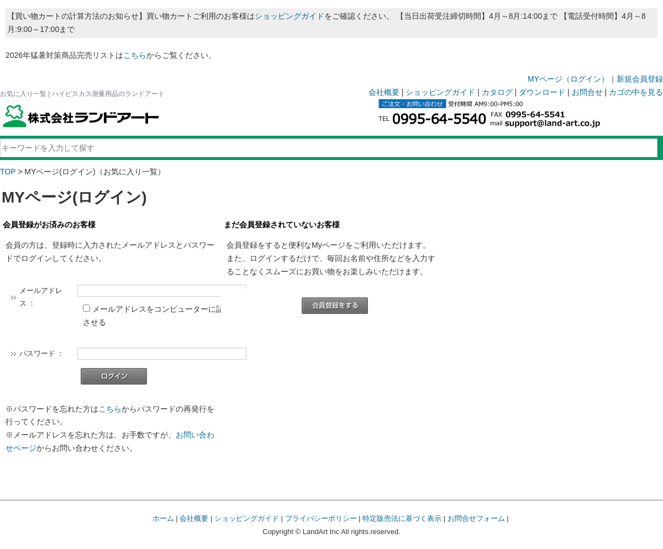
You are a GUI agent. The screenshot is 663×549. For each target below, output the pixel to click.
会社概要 (384, 92)
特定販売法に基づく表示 (401, 518)
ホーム (163, 518)
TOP (7, 171)
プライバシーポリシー (321, 518)
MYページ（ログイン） (568, 78)
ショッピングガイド (289, 16)
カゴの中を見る (636, 92)
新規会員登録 (640, 78)
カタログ (497, 92)
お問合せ (587, 92)
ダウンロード (542, 92)
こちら (134, 55)
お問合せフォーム (476, 518)
